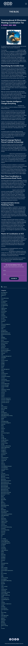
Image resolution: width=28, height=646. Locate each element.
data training (4, 408)
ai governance (5, 25)
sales (2, 566)
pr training (3, 538)
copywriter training (5, 389)
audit (2, 328)
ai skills (2, 314)
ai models (3, 309)
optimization (3, 519)
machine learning (5, 474)
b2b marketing (4, 331)
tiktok (2, 596)
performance (4, 525)
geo (2, 434)
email (2, 419)
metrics (2, 502)
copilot (2, 388)
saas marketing (4, 563)
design (2, 411)
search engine (4, 569)
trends (2, 605)
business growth (4, 348)
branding (3, 344)
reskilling (3, 557)
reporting (3, 554)
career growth (4, 360)
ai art (2, 299)
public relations (4, 550)
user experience (4, 609)
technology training (5, 592)
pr (1, 537)
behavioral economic (5, 333)
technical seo (4, 589)
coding (2, 372)
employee (3, 424)
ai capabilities (4, 301)
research (3, 556)
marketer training (5, 477)
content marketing (5, 383)
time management (5, 599)
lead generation (4, 457)
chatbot (3, 361)
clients (2, 370)
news (2, 508)
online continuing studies (6, 514)
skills (2, 576)
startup (2, 582)
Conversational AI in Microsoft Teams (9, 105)
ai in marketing (4, 305)
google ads (3, 438)
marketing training (5, 493)
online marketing (4, 515)
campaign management (6, 356)
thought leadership (5, 595)
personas (3, 531)
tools (2, 600)
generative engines (5, 432)
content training (4, 386)
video (2, 613)
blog (2, 335)
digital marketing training (6, 415)
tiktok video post (5, 598)
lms (2, 472)
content (3, 382)
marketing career (5, 482)
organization (4, 522)
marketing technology (6, 492)
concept (3, 377)
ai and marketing (5, 298)
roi (1, 561)
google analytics (4, 440)
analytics (3, 321)
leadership (3, 460)
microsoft (3, 503)
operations (3, 518)
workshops (3, 624)
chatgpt (3, 363)
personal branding (5, 529)
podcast (3, 534)
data (2, 405)
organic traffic (4, 521)
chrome (3, 364)
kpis (2, 456)
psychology (3, 548)
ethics (2, 425)
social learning (4, 577)
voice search (4, 616)
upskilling (3, 606)
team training (4, 586)
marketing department (6, 483)
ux (1, 611)
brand (2, 340)
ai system (3, 315)
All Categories (4, 292)
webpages (3, 619)
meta (2, 501)
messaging (3, 499)
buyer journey (4, 351)
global (2, 435)
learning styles (4, 467)
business (3, 347)
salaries (3, 564)
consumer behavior (5, 380)
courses (3, 392)
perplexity (3, 528)
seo (2, 571)
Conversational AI (5, 153)
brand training (4, 343)
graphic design (4, 443)
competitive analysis (5, 376)
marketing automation (6, 480)
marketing (3, 479)
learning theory (4, 469)
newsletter (3, 509)
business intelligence (5, 350)
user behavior (4, 608)
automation (3, 330)
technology (3, 590)
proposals (3, 547)
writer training (4, 625)
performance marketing (6, 527)
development (4, 412)
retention (3, 558)
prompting (3, 544)
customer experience (6, 398)
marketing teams (5, 490)
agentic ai (3, 295)
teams (2, 587)
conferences (4, 379)
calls (2, 354)
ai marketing (4, 308)
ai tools (3, 318)
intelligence (3, 451)
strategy (3, 583)
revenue (3, 560)
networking (3, 506)
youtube (3, 628)
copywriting (3, 390)
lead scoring (4, 458)
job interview (4, 453)
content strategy (5, 385)
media (2, 496)
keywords (3, 454)
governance (3, 441)
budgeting (3, 346)
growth (2, 444)
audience (3, 327)
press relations (4, 540)
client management (5, 369)
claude (2, 366)
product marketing (5, 541)
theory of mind (4, 593)
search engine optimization (7, 570)
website (3, 621)
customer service (5, 402)
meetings (14, 25)
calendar (10, 25)
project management (5, 543)
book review (4, 338)
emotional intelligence (6, 422)
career (2, 359)
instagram (3, 450)
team (2, 585)
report (2, 553)
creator (3, 395)
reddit (2, 551)
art (2, 322)
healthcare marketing (6, 445)
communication (4, 373)
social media (4, 579)
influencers (3, 448)
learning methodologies (6, 466)
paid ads (3, 524)
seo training (4, 573)
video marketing (4, 615)
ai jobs (2, 306)
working (3, 622)
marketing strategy (5, 487)
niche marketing (4, 511)
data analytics (4, 406)
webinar (3, 618)
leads (2, 461)
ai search (3, 312)
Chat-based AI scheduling (6, 190)
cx (1, 403)
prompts (3, 545)
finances (3, 428)
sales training (4, 567)
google (2, 437)
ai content (3, 302)
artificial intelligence (5, 324)
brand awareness (5, 341)
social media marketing (6, 580)
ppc (2, 535)
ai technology (4, 317)
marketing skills (4, 486)
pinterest (3, 532)
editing (2, 418)
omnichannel (4, 512)
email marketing (4, 421)
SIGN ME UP (14, 278)
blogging (3, 337)
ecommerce (3, 417)
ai (1, 25)
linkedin (3, 470)
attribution (3, 325)
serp (2, 574)
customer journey (5, 401)
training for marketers (6, 603)
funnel (2, 430)
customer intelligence (6, 399)
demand (3, 409)
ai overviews (4, 311)
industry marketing (5, 447)
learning (3, 464)
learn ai (3, 463)
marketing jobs (4, 485)
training (3, 602)
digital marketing (5, 414)
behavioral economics (6, 334)
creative (3, 393)
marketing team (4, 489)
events (2, 427)
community (3, 375)
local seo (3, 473)
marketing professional (12, 50)
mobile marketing (5, 505)
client (2, 367)
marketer (3, 476)
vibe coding (3, 612)
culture (2, 396)
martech (3, 495)
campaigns (3, 357)
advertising (3, 293)
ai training (3, 319)
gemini (2, 431)
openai (2, 516)
